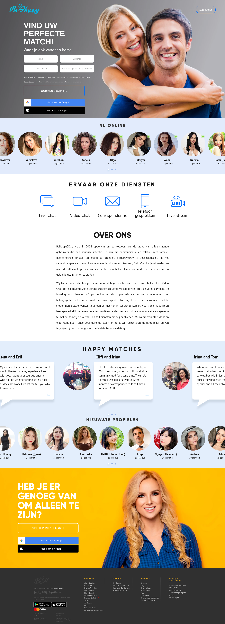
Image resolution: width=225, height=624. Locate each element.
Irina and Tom (206, 357)
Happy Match (145, 590)
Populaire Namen (90, 608)
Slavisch (87, 600)
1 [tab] (109, 170)
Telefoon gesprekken (120, 590)
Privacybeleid (173, 588)
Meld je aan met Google (46, 102)
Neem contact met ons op (150, 598)
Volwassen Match (90, 595)
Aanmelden (206, 9)
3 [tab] (116, 170)
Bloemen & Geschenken (121, 588)
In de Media (145, 595)
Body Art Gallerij (90, 598)
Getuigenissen (146, 588)
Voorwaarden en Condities (78, 77)
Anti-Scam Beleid (175, 590)
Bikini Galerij (89, 593)
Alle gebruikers (89, 583)
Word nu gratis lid (54, 91)
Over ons (144, 583)
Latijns (86, 605)
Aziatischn (88, 603)
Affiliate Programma (148, 600)
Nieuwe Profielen (90, 588)
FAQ (142, 586)
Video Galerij (89, 590)
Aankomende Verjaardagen (94, 610)
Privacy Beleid (29, 82)
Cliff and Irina (108, 357)
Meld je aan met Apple (45, 110)
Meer (48, 395)
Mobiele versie (59, 588)
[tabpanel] (31, 148)
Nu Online (88, 586)
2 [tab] (112, 170)
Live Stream (117, 583)
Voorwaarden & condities (178, 585)
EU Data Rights (174, 597)
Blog (142, 593)
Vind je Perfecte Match (48, 528)
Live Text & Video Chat (121, 586)
